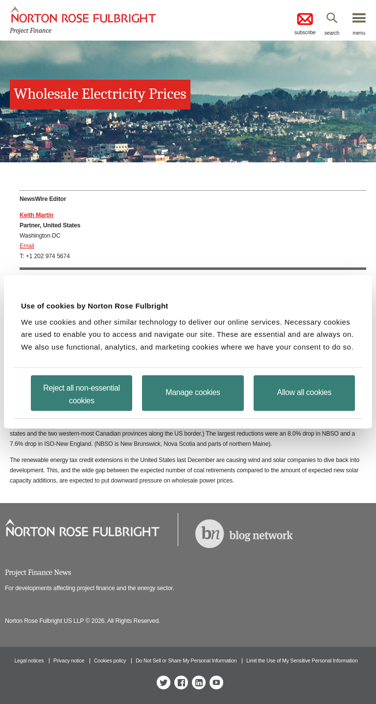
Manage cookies (192, 392)
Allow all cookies (304, 392)
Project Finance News (38, 572)
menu (358, 33)
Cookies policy (110, 660)
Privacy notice (68, 660)
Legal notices (29, 660)
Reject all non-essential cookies (81, 394)
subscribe (305, 23)
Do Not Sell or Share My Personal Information (186, 660)
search (332, 33)
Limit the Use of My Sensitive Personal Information (301, 660)
